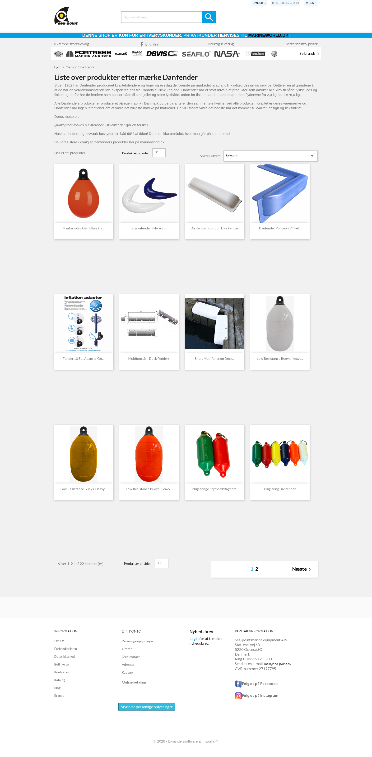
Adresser (128, 664)
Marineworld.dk (268, 35)
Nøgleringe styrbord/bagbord (214, 489)
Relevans (270, 156)
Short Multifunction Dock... (214, 358)
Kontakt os (62, 672)
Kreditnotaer (131, 657)
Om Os (59, 641)
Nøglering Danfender (280, 489)
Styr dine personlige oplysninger (147, 706)
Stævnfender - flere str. (149, 228)
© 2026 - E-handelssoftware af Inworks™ (186, 741)
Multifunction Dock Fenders (149, 358)
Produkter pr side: (135, 153)
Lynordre (259, 2)
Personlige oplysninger (137, 641)
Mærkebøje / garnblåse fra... (84, 228)
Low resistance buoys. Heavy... (280, 358)
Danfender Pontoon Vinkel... (280, 228)
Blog (57, 688)
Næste (302, 569)
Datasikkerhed (64, 656)
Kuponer (128, 672)
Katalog (59, 680)
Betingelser (62, 664)
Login (194, 638)
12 (157, 152)
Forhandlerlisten (65, 649)
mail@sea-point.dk (277, 664)
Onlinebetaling (134, 682)
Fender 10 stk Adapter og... (83, 358)
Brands (59, 696)
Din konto (131, 631)
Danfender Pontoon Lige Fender (214, 228)
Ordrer (127, 649)
